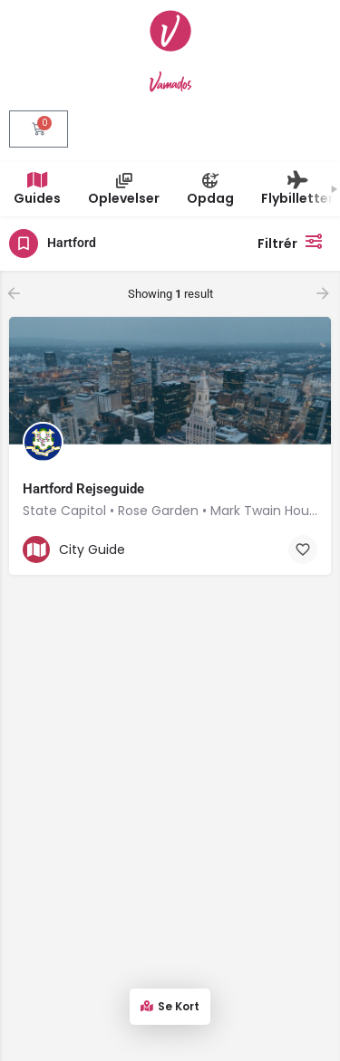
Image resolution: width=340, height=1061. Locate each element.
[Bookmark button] (302, 549)
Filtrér (294, 241)
